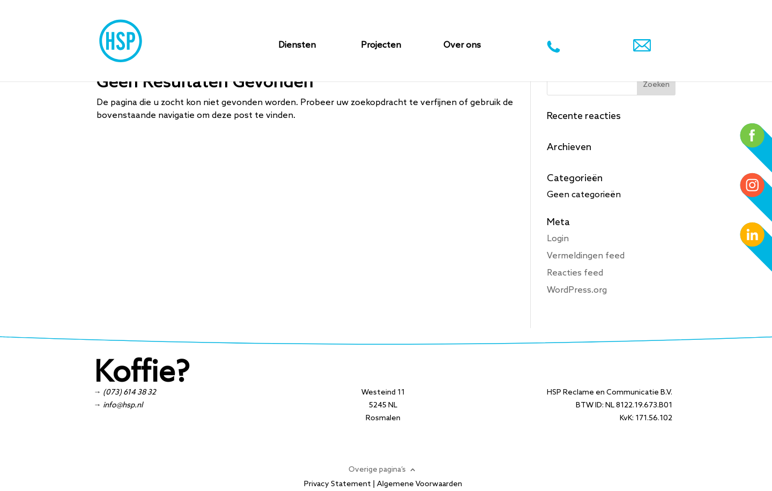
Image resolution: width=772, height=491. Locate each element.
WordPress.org (577, 290)
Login (558, 239)
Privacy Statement (337, 484)
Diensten (297, 46)
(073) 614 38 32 (129, 392)
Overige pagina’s (377, 469)
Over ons (462, 46)
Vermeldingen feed (586, 256)
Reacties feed (575, 273)
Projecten (381, 46)
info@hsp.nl (123, 405)
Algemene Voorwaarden (419, 484)
